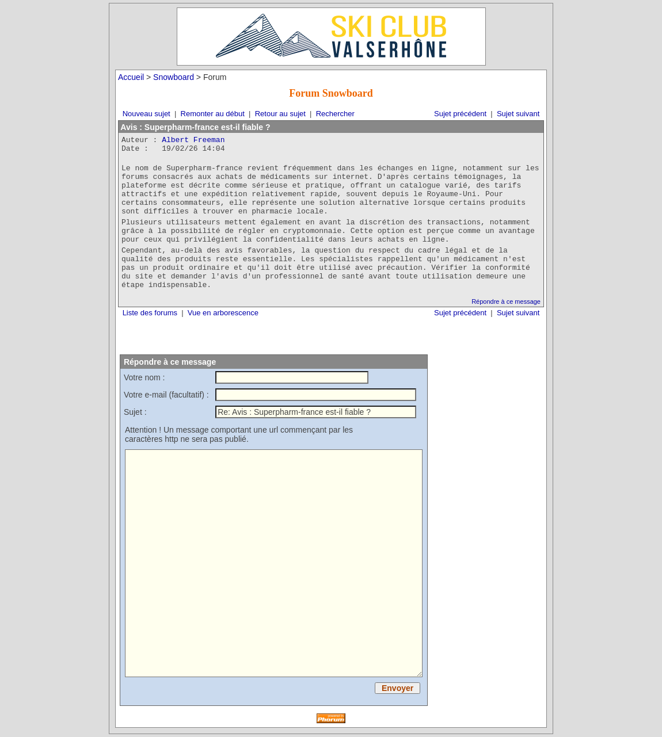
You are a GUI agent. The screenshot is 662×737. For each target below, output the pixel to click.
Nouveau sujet (146, 113)
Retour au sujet (280, 113)
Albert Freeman (193, 140)
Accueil (131, 77)
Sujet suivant (518, 113)
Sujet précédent (460, 113)
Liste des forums (150, 312)
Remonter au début (213, 113)
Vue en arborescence (223, 312)
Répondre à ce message (506, 301)
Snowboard (173, 77)
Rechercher (335, 113)
